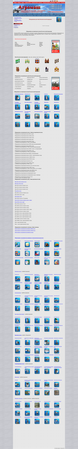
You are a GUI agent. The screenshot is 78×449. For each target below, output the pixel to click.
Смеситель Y (56, 416)
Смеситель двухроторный (57, 401)
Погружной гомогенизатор (18, 303)
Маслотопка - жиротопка (18, 388)
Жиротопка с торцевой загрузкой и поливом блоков (29, 380)
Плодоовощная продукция (58, 240)
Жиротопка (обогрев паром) (29, 388)
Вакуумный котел (17, 354)
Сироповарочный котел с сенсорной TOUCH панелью (58, 367)
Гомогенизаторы (18, 292)
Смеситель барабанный (18, 401)
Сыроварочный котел (57, 354)
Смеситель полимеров (18, 416)
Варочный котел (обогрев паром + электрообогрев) (29, 355)
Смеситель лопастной (47, 401)
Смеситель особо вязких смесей (48, 408)
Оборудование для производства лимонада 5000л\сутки (25, 228)
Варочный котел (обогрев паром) (48, 354)
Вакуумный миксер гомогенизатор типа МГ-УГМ (38, 325)
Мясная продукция (18, 248)
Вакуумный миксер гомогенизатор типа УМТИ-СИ (58, 325)
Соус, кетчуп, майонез (57, 257)
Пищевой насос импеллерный (29, 274)
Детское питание (37, 240)
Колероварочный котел (28, 346)
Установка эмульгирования (18, 103)
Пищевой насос (17, 274)
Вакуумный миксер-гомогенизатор (47, 304)
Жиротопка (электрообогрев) (38, 388)
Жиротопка (46, 102)
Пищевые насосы (18, 271)
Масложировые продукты (29, 240)
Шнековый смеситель (19, 111)
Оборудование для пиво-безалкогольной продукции (18, 18)
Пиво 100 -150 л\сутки (19, 183)
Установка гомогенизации (37, 103)
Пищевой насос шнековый (18, 282)
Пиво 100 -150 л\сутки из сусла (20, 181)
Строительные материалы (29, 257)
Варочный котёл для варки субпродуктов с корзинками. (38, 347)
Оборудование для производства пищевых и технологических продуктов (29, 237)
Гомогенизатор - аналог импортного (37, 304)
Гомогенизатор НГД (56, 295)
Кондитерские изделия (47, 240)
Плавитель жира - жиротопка (48, 388)
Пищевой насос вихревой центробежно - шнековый (37, 283)
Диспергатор (56, 102)
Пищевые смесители (18, 398)
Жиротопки (17, 377)
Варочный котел (57, 111)
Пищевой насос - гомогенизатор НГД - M (57, 283)
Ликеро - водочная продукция (47, 258)
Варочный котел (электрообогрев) (36, 355)
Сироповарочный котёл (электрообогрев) (38, 367)
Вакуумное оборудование (19, 314)
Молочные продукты (18, 240)
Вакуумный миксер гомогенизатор (17, 325)
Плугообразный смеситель (27, 112)
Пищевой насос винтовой (57, 274)
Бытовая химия (46, 248)
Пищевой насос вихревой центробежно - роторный (28, 283)
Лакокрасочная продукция (19, 257)
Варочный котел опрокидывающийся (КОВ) (38, 338)
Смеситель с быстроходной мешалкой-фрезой (28, 417)
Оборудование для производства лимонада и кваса (24, 232)
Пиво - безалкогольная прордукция (57, 249)
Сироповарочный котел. (18, 346)
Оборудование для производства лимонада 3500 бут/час (25, 230)
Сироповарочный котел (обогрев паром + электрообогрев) (48, 367)
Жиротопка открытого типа (56, 388)
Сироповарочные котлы (19, 363)
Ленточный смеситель (38, 111)
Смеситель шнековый (28, 408)
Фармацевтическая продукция (28, 249)
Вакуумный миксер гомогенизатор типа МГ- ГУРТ (29, 325)
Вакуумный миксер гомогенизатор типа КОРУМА (48, 325)
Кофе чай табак (36, 257)
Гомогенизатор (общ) (18, 295)
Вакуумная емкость (28, 102)
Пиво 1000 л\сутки (18, 196)
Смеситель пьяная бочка (57, 408)
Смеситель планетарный (47, 416)
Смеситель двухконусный (28, 401)
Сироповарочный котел (18, 366)
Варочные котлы (18, 335)
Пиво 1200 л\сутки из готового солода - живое (23, 200)
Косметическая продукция (38, 248)
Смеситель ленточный (37, 401)
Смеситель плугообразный (18, 408)
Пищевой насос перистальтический (47, 283)
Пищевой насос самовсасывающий (37, 275)
